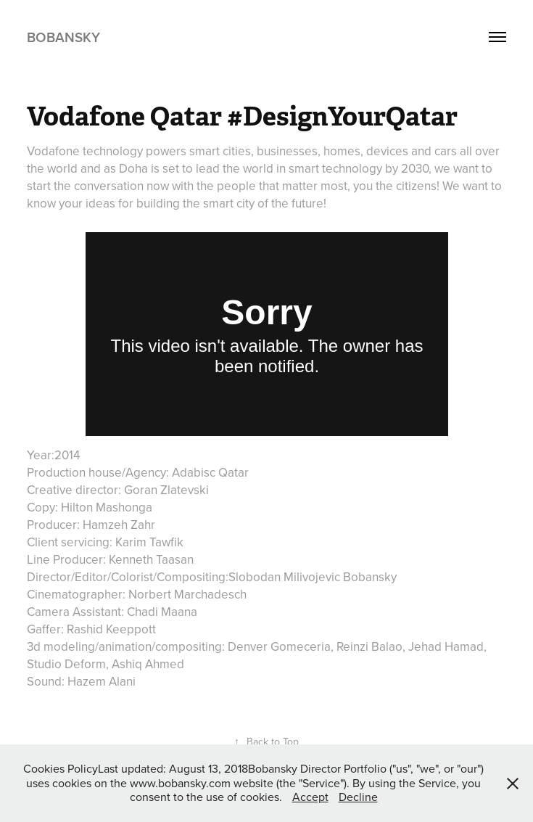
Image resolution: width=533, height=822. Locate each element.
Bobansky (63, 37)
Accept (310, 797)
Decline (358, 797)
